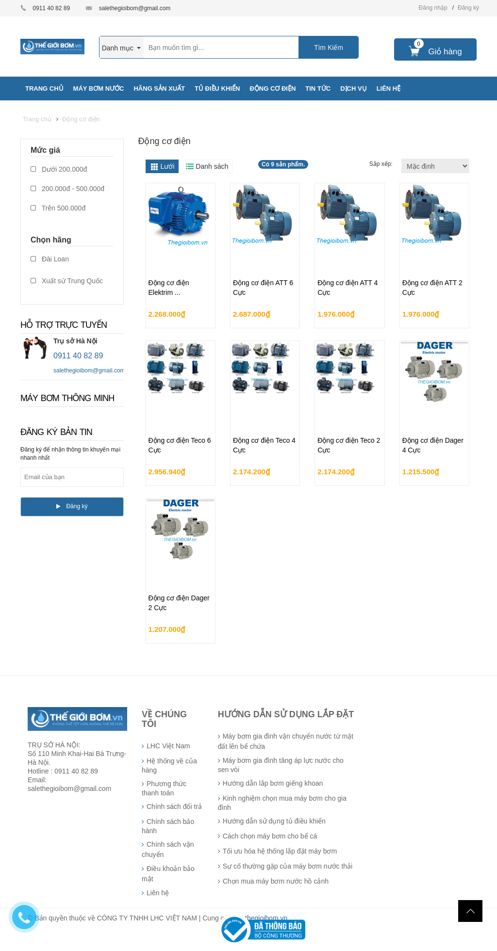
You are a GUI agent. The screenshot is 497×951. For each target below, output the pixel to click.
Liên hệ (158, 893)
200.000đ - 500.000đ (67, 189)
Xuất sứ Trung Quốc (67, 281)
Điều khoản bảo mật (168, 874)
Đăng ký (468, 7)
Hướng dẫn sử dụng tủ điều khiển (274, 821)
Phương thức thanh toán (164, 788)
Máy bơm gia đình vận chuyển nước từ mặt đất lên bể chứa (285, 741)
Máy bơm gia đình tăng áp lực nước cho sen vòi (281, 765)
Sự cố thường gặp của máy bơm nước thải (288, 866)
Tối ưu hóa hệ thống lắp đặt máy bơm (280, 851)
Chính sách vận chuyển (168, 849)
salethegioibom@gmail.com (135, 8)
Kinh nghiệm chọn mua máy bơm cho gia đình (282, 802)
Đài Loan (50, 259)
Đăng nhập (433, 7)
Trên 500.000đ (58, 208)
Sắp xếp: (381, 164)
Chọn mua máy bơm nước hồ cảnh (276, 881)
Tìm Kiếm (328, 47)
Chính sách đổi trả (174, 806)
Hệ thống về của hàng (169, 765)
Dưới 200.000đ (59, 169)
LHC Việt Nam (168, 746)
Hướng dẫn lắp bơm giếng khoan (273, 783)
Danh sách (212, 166)
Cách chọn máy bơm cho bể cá (270, 836)
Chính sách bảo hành (168, 826)
